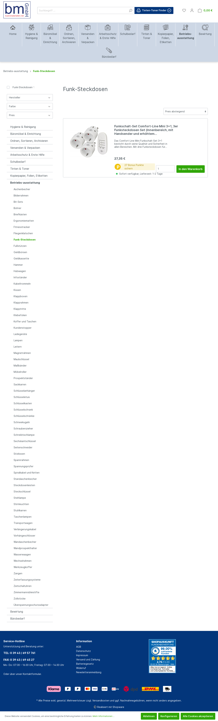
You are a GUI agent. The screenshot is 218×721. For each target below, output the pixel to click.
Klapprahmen (21, 302)
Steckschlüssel (22, 491)
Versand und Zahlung (88, 659)
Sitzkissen (19, 453)
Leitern (18, 346)
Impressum (82, 655)
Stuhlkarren (20, 510)
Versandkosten (100, 700)
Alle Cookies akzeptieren (198, 716)
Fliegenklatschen (23, 233)
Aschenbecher (22, 189)
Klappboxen (20, 296)
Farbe (30, 106)
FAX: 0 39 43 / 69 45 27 (18, 659)
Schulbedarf (18, 161)
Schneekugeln (22, 422)
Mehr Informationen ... (103, 716)
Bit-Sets (18, 201)
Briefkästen (20, 214)
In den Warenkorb (191, 169)
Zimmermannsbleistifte (26, 592)
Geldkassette (21, 258)
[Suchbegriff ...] (82, 10)
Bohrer (17, 208)
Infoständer (20, 277)
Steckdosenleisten (24, 485)
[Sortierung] (186, 111)
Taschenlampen (23, 516)
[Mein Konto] (192, 10)
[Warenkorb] (205, 10)
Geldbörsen (20, 252)
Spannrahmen (21, 460)
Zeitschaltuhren (23, 585)
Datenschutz (83, 651)
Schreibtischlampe (24, 434)
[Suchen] (131, 10)
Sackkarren (20, 384)
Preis (30, 115)
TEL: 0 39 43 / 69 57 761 (19, 653)
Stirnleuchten (21, 504)
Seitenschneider (23, 447)
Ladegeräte (20, 334)
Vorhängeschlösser (24, 535)
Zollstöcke (20, 598)
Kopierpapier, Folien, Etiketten (29, 175)
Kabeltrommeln (22, 283)
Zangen (18, 573)
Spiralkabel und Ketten (27, 472)
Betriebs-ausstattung (25, 182)
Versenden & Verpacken (25, 147)
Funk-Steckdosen (23, 87)
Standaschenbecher (25, 478)
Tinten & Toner (19, 168)
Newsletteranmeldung (88, 672)
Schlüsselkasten (23, 403)
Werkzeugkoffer (23, 567)
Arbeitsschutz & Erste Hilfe (27, 154)
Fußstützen (20, 245)
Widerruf (81, 668)
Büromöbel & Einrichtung (25, 133)
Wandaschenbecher (25, 541)
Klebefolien (20, 315)
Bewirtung (16, 611)
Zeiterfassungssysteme (27, 579)
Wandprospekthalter (25, 548)
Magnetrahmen (22, 352)
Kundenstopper (23, 327)
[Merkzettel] (184, 10)
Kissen (17, 290)
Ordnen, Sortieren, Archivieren (29, 140)
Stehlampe (20, 497)
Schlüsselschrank (23, 409)
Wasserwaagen (22, 554)
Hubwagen (20, 271)
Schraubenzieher (23, 428)
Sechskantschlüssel (25, 441)
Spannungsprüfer (23, 466)
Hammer (18, 264)
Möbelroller (20, 371)
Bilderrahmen (21, 195)
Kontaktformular (32, 673)
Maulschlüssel (21, 359)
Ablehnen (149, 716)
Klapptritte (20, 308)
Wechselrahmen (23, 560)
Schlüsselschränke (24, 415)
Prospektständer (23, 378)
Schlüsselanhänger (24, 390)
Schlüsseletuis (22, 397)
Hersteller (30, 97)
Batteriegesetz (85, 663)
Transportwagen (23, 523)
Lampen (18, 340)
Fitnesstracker (22, 227)
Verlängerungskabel (25, 529)
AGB (78, 646)
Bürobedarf (17, 618)
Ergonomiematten (24, 220)
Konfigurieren (168, 716)
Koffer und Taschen (25, 321)
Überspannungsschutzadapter (31, 604)
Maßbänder (20, 365)
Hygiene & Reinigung (23, 127)
